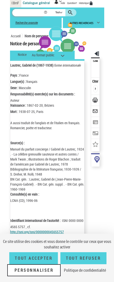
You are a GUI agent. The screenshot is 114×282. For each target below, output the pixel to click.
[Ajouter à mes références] (95, 145)
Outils (95, 61)
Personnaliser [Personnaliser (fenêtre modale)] (34, 270)
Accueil (16, 36)
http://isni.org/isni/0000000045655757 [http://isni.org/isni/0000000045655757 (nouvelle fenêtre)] (37, 231)
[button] (46, 12)
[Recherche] (28, 12)
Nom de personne (36, 36)
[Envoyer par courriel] (95, 111)
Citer (95, 81)
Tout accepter (33, 258)
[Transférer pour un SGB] (95, 133)
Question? (72, 3)
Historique (84, 3)
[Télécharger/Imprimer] (95, 100)
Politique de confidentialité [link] (85, 270)
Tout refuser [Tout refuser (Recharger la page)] (83, 258)
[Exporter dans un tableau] (95, 122)
